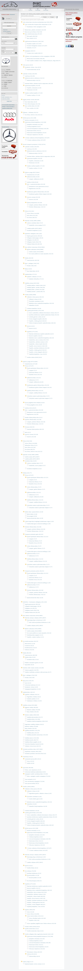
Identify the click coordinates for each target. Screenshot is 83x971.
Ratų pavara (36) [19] (28, 680)
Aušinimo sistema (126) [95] (30, 73)
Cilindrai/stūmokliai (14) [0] (34, 308)
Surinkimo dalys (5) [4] (33, 659)
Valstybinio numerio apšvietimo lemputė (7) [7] (40, 398)
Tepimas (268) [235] (30, 909)
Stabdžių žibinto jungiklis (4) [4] (33, 742)
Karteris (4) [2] (31, 326)
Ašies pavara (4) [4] (28, 65)
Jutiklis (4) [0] (30, 763)
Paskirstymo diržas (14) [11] (34, 130)
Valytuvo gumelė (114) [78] (31, 670)
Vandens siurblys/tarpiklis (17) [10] (33, 93)
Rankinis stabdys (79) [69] (33, 709)
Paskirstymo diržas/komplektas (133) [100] (35, 122)
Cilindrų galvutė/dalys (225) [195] (35, 310)
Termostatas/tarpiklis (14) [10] (32, 85)
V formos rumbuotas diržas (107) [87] (36, 140)
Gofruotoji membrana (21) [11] (32, 685)
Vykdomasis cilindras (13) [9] (34, 700)
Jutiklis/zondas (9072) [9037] (32, 457)
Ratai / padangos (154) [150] (30, 675)
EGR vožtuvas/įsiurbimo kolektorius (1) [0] (39, 622)
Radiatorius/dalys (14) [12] (33, 80)
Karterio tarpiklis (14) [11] (35, 335)
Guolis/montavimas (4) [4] (33, 69)
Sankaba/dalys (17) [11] (31, 274)
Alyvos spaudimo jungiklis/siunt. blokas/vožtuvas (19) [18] (41, 923)
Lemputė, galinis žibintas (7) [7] (37, 489)
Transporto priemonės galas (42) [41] (34, 534)
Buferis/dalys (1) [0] (32, 514)
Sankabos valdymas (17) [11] (34, 276)
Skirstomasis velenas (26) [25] (34, 952)
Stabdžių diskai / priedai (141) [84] (35, 289)
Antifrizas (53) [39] (30, 76)
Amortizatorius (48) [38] (31, 655)
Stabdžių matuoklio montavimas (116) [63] (37, 734)
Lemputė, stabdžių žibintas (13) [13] (38, 392)
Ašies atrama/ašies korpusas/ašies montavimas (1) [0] (38, 24)
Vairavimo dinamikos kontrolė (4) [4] (34, 744)
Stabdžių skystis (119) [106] (32, 738)
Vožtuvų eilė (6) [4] (32, 954)
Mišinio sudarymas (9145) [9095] (33, 628)
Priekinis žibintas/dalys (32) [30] (33, 419)
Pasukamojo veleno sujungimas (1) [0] (36, 26)
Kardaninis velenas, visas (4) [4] (33, 67)
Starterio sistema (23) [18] (33, 197)
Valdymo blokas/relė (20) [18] (34, 244)
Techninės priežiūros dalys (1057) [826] (33, 749)
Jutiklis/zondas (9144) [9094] (36, 251)
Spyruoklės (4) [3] (29, 664)
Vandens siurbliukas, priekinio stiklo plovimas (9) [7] (38, 672)
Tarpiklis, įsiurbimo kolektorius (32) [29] (39, 348)
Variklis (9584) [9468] (30, 294)
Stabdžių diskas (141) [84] (33, 719)
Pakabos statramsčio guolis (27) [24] (34, 662)
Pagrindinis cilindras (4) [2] (34, 696)
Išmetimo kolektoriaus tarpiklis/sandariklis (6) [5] (41, 334)
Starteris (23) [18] (33, 199)
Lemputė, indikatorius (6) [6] (36, 179)
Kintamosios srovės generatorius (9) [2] (39, 186)
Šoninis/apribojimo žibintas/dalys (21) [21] (37, 368)
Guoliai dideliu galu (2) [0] (35, 798)
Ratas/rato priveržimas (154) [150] (33, 32)
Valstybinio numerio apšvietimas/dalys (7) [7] (38, 396)
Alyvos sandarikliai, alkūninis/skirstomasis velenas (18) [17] (44, 312)
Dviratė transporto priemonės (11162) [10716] (34, 144)
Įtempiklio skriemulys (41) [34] (35, 124)
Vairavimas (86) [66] (28, 767)
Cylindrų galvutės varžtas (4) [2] (37, 316)
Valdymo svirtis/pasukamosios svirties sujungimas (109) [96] (40, 56)
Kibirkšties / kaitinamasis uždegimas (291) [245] (35, 602)
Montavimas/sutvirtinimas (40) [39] (35, 58)
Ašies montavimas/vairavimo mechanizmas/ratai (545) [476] (37, 22)
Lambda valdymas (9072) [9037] (35, 625)
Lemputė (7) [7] (33, 370)
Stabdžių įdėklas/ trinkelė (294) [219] (36, 285)
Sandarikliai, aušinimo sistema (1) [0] (38, 342)
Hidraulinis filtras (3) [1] (31, 445)
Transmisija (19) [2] (28, 756)
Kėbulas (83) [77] (27, 473)
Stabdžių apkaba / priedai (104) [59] (36, 287)
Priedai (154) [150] (29, 677)
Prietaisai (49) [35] (29, 427)
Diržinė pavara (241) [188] (29, 118)
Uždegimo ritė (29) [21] (33, 240)
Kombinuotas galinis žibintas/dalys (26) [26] (38, 191)
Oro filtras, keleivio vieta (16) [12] (33, 114)
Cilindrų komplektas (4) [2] (33, 126)
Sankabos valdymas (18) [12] (32, 694)
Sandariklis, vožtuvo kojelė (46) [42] (38, 344)
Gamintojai (45, 10)
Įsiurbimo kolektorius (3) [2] (34, 873)
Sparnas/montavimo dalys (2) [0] (35, 518)
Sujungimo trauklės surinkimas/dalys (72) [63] (36, 774)
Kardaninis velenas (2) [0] (31, 687)
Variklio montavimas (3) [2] (32, 928)
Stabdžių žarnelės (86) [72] (31, 740)
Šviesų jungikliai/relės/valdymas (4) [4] (34, 402)
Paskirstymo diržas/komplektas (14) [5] (36, 132)
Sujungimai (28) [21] (30, 51)
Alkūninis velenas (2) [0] (35, 299)
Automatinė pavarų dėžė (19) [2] (33, 759)
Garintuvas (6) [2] (29, 645)
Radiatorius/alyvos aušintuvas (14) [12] (34, 78)
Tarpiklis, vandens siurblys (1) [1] (35, 637)
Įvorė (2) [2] (28, 683)
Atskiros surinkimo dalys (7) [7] (35, 223)
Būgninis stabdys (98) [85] (31, 707)
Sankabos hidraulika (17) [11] (36, 279)
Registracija (5, 29)
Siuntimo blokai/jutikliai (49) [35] (35, 429)
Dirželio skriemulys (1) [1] (31, 120)
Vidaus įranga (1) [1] (28, 961)
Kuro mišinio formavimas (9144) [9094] (35, 247)
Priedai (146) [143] (31, 265)
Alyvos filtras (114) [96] (33, 213)
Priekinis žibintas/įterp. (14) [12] (37, 207)
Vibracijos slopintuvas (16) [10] (35, 134)
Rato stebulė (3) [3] (32, 38)
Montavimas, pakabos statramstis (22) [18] (35, 29)
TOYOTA (3, 95)
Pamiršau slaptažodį (7, 31)
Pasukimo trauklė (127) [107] (34, 43)
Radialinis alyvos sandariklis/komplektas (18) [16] (41, 303)
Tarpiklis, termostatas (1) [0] (34, 87)
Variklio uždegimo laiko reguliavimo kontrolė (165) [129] (39, 934)
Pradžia (23, 10)
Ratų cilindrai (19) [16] (33, 711)
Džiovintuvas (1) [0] (30, 643)
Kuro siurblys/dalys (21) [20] (32, 106)
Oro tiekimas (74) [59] (30, 871)
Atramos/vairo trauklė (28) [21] (35, 53)
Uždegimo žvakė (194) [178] (34, 242)
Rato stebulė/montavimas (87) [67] (33, 34)
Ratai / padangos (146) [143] (32, 263)
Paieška (30, 10)
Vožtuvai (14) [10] (29, 649)
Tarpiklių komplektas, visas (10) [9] (38, 354)
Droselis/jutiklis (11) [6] (33, 875)
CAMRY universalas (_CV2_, (7, 97)
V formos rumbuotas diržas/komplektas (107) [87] (37, 137)
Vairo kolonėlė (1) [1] (30, 779)
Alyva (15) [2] (30, 761)
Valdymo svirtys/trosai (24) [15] (33, 746)
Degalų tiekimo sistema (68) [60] (31, 99)
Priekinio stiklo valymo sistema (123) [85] (33, 667)
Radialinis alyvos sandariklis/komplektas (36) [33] (41, 337)
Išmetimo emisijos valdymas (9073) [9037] (35, 617)
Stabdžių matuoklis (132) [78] (32, 730)
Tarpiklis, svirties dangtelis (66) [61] (38, 352)
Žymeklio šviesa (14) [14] (35, 374)
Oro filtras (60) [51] (32, 217)
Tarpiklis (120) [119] (34, 920)
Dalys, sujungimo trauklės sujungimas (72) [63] (38, 776)
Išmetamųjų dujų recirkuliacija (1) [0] (36, 620)
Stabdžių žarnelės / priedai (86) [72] (36, 291)
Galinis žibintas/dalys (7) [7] (34, 487)
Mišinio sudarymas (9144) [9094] (35, 249)
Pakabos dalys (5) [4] (30, 657)
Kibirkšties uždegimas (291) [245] (33, 233)
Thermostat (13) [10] (32, 89)
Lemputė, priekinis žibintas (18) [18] (38, 204)
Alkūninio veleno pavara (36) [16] (35, 297)
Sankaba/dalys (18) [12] (29, 692)
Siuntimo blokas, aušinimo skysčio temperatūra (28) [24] (39, 83)
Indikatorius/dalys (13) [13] (34, 377)
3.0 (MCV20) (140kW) (6, 98)
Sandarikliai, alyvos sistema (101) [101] (39, 340)
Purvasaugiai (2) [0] (32, 516)
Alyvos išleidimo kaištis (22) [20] (37, 918)
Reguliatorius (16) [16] (34, 188)
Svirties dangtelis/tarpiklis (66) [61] (38, 319)
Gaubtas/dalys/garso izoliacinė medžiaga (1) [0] (38, 523)
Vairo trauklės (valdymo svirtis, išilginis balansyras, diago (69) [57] (43, 60)
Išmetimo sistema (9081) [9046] (33, 220)
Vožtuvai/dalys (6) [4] (34, 956)
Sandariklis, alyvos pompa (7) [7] (37, 225)
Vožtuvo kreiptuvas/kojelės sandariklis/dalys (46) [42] (42, 323)
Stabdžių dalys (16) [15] (33, 732)
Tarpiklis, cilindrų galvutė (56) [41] (38, 321)
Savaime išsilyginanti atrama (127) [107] (37, 45)
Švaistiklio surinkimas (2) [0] (36, 301)
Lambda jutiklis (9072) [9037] (34, 228)
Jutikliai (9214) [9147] (30, 408)
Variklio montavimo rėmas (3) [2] (35, 931)
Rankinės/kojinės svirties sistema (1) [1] (35, 964)
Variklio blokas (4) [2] (32, 868)
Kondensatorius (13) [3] (31, 647)
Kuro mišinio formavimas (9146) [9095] (33, 615)
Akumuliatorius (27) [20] (33, 174)
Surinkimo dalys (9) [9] (31, 461)
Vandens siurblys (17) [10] (33, 95)
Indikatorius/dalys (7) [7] (33, 553)
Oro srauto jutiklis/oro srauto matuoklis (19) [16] (41, 253)
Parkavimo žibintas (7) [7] (35, 372)
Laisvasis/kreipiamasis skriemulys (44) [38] (37, 128)
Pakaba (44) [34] (29, 258)
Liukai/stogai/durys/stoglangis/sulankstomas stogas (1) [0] (39, 521)
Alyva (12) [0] (30, 912)
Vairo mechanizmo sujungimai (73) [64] (34, 781)
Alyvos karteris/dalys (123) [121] (35, 916)
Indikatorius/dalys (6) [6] (33, 176)
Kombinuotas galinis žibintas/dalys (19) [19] (38, 385)
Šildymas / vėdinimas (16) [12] (30, 112)
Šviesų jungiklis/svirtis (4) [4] (34, 404)
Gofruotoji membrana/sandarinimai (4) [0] (35, 772)
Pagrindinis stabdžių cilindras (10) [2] (34, 724)
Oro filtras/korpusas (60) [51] (34, 880)
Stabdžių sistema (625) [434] (32, 283)
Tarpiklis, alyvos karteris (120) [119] (38, 346)
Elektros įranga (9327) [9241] (32, 172)
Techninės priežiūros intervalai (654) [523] (35, 753)
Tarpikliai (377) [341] (32, 331)
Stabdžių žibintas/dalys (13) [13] (35, 390)
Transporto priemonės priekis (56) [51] (34, 571)
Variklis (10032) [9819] (28, 786)
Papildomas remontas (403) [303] (33, 751)
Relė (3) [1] (28, 432)
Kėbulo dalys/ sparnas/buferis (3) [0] (34, 511)
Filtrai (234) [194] (27, 441)
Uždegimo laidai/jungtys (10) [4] (35, 238)
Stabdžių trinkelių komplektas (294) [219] (37, 721)
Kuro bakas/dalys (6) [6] (31, 101)
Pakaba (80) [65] (27, 653)
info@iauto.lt (12, 14)
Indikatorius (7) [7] (34, 380)
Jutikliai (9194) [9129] (32, 182)
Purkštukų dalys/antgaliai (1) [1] (35, 635)
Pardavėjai (37, 10)
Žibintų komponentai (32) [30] (34, 202)
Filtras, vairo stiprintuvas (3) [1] (33, 769)
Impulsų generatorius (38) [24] (34, 236)
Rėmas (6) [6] (28, 268)
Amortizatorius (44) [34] (33, 260)
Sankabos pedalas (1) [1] (33, 698)
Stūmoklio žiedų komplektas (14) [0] (38, 806)
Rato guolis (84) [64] (32, 36)
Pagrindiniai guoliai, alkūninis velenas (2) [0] (40, 793)
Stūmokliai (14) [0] (34, 305)
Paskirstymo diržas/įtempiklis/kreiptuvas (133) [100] (40, 936)
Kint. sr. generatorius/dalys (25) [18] (36, 184)
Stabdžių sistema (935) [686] (30, 705)
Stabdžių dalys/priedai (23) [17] (35, 717)
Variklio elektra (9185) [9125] (34, 357)
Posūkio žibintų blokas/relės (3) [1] (33, 417)
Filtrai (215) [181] (29, 211)
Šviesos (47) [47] (29, 366)
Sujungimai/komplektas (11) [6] (33, 689)
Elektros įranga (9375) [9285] (30, 361)
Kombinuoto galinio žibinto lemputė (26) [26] (40, 194)
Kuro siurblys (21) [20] (32, 108)
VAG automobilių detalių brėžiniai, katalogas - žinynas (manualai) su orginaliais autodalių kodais (8, 106)
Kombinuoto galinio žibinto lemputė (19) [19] (40, 387)
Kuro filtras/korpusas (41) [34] (32, 104)
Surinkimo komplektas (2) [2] (34, 230)
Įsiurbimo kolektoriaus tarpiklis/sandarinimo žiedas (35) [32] (44, 314)
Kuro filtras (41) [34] (32, 215)
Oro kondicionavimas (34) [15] (30, 641)
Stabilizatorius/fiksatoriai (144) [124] (34, 41)
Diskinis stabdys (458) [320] (32, 715)
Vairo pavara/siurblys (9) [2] (32, 783)
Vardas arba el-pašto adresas (9, 22)
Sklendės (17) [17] (31, 47)
